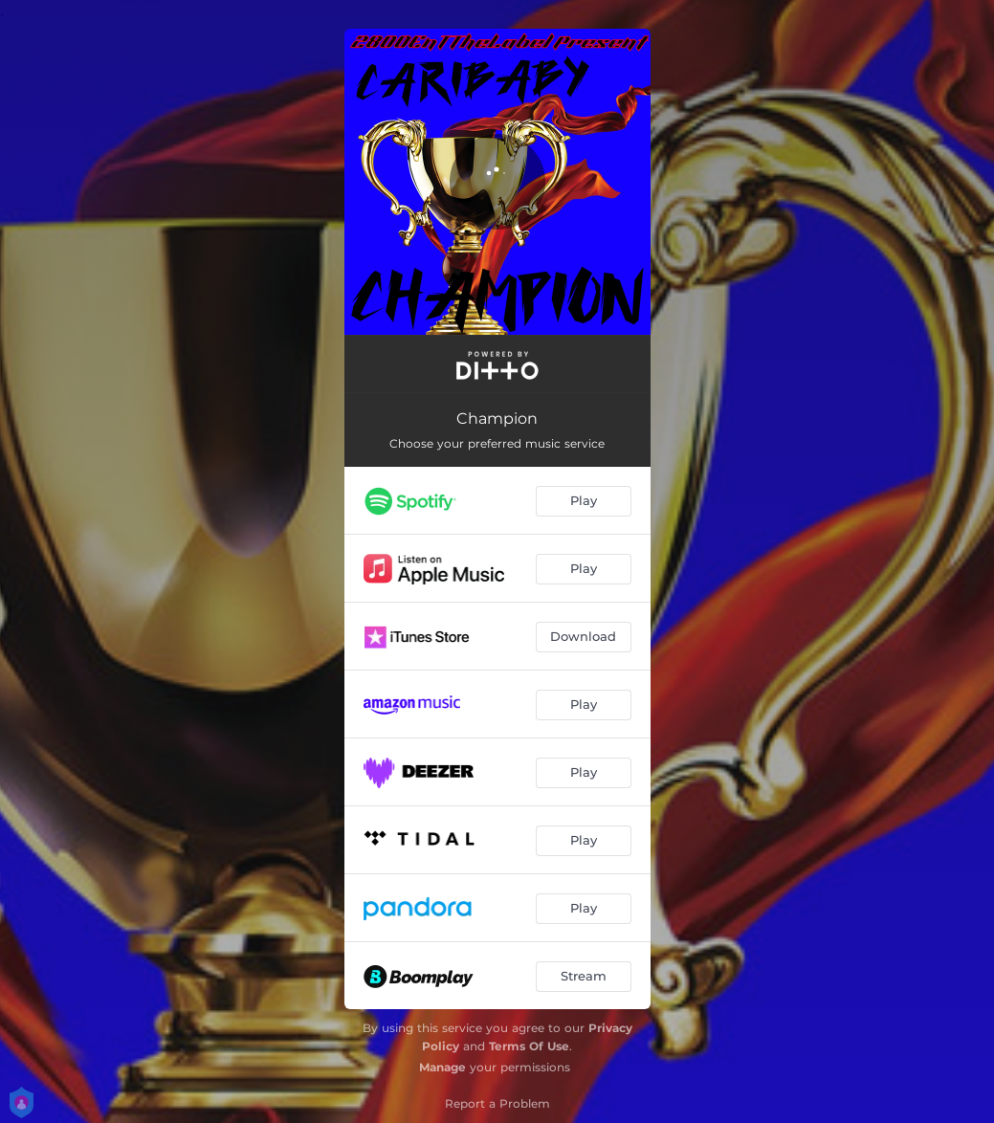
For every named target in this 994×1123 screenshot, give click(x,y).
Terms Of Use (529, 1046)
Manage (442, 1067)
